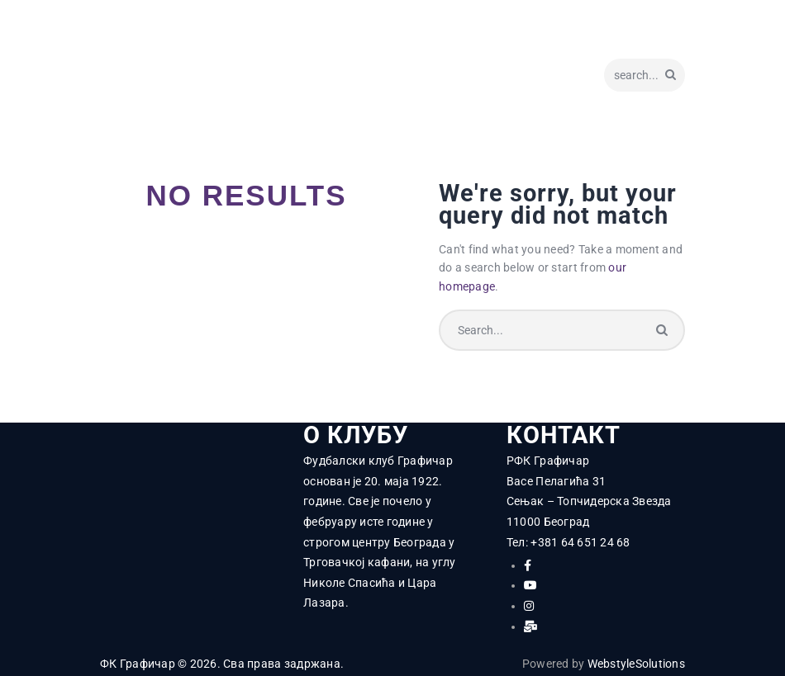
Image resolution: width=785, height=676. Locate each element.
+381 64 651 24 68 (580, 542)
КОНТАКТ (564, 435)
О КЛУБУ (355, 435)
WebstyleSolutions (636, 663)
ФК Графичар (137, 663)
